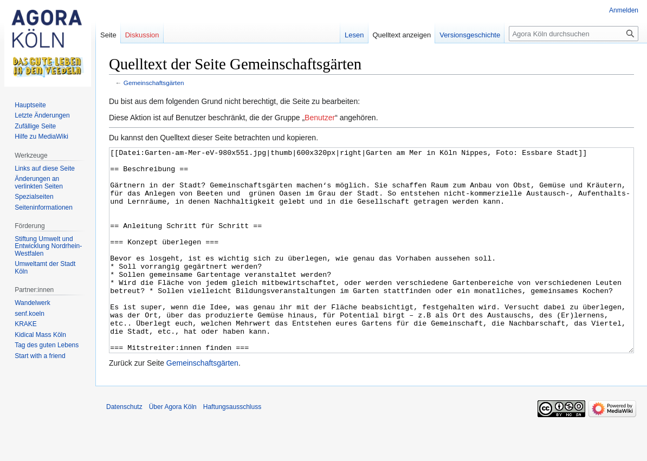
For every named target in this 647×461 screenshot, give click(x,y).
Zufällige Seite (35, 126)
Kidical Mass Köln (40, 335)
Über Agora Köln (173, 447)
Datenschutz (124, 447)
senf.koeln (29, 313)
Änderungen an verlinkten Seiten (39, 182)
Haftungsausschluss (232, 447)
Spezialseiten (34, 196)
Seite (108, 35)
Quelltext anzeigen (402, 35)
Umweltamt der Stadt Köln (45, 267)
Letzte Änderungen (42, 115)
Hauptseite (30, 105)
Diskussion (142, 35)
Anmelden (623, 10)
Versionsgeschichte (469, 35)
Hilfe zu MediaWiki (41, 136)
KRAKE (26, 324)
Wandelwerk (32, 303)
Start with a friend (40, 356)
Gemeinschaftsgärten (154, 82)
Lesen (354, 35)
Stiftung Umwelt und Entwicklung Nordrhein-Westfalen (48, 246)
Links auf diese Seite (45, 168)
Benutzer (320, 117)
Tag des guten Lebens (47, 345)
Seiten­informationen (44, 207)
